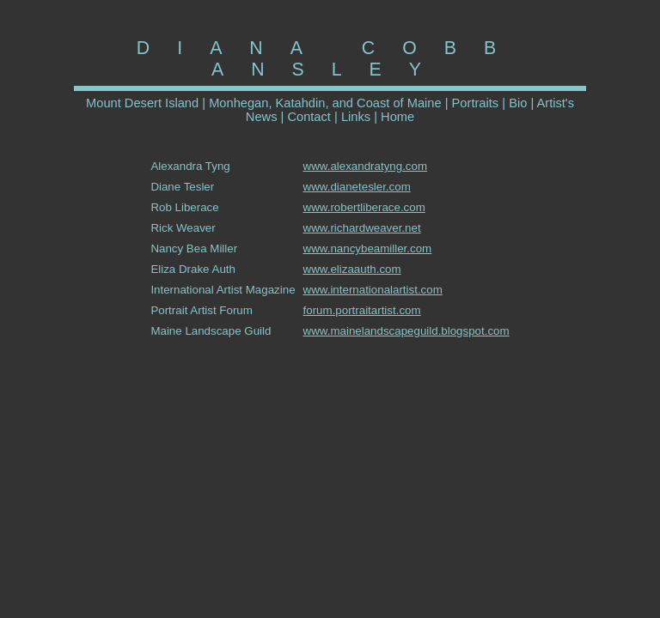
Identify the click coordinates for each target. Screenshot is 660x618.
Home (397, 117)
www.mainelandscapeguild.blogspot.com (406, 330)
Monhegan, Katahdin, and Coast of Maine (325, 103)
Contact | (310, 117)
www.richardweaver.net (362, 227)
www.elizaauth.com (352, 269)
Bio (518, 103)
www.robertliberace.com (364, 207)
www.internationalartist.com (373, 289)
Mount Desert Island (142, 103)
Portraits (477, 103)
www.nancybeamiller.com (367, 248)
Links (356, 117)
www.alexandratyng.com (365, 166)
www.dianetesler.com (357, 186)
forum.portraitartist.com (362, 310)
